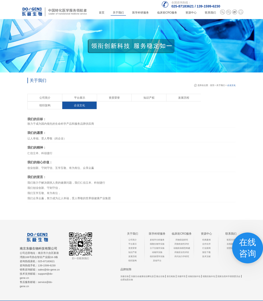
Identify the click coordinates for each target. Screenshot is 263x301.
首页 (101, 12)
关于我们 (221, 85)
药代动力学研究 (182, 249)
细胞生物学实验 (157, 236)
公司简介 (39, 97)
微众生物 (160, 269)
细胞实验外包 (209, 269)
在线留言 (231, 236)
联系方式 (231, 232)
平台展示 (64, 97)
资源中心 (206, 226)
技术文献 (206, 249)
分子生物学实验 (157, 240)
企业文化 (231, 85)
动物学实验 (157, 244)
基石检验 (171, 269)
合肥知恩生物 (126, 272)
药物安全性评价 (182, 244)
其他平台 (157, 253)
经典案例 (206, 232)
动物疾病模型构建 (181, 240)
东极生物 (124, 269)
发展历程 (136, 97)
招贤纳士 (231, 240)
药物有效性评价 (182, 236)
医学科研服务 (157, 226)
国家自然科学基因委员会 (228, 269)
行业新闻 (206, 240)
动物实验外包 (194, 269)
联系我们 (230, 226)
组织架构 (161, 97)
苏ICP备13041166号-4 (202, 297)
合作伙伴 (206, 236)
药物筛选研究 (182, 232)
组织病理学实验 (157, 249)
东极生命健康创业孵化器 (142, 269)
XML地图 (221, 297)
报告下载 (206, 244)
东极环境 (181, 269)
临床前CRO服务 (182, 226)
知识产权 (112, 97)
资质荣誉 (88, 97)
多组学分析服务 (157, 232)
